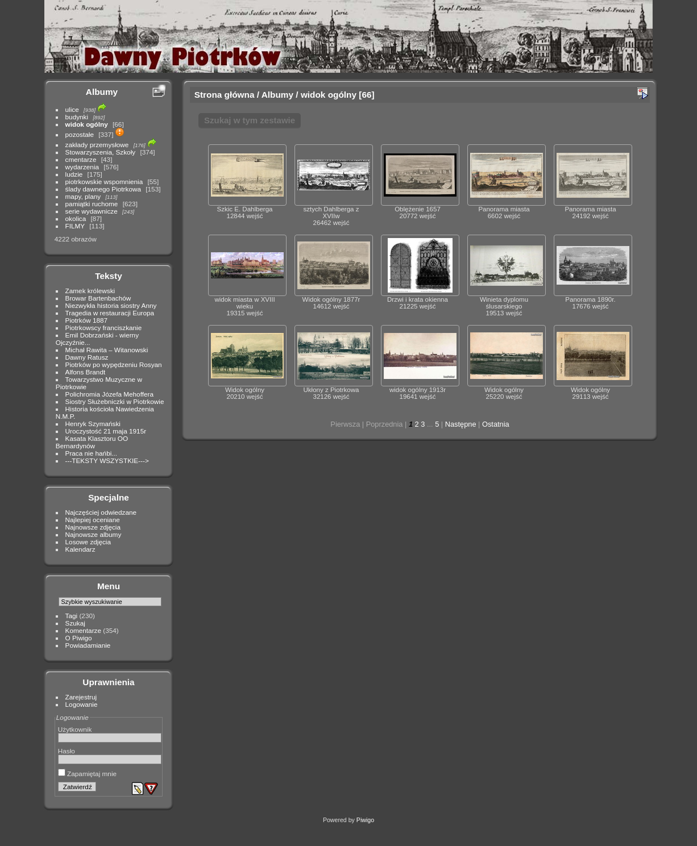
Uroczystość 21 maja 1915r (106, 431)
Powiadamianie (88, 645)
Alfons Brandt (85, 372)
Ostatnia (495, 424)
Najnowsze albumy (93, 534)
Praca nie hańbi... (91, 453)
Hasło (66, 751)
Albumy (102, 92)
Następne (460, 424)
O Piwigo (78, 637)
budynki (77, 116)
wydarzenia (82, 166)
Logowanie (81, 704)
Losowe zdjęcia (88, 541)
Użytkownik (75, 729)
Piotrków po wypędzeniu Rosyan (113, 364)
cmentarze (81, 159)
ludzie (74, 174)
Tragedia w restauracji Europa (110, 312)
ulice (72, 109)
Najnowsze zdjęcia (93, 527)
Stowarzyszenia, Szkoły (100, 152)
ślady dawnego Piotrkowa (103, 189)
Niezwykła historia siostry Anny (111, 305)
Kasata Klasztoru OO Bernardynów (92, 442)
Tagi (71, 615)
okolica (75, 218)
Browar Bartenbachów (98, 298)
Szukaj (75, 623)
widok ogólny (86, 124)
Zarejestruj (81, 697)
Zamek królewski (90, 290)
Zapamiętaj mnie (87, 773)
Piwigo (365, 819)
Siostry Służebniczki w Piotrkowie (114, 401)
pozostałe (79, 134)
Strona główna (224, 94)
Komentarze (83, 630)
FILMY (75, 226)
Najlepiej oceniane (92, 519)
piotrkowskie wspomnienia (104, 181)
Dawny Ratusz (87, 357)
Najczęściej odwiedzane (101, 512)
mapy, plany (83, 196)
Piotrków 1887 (86, 320)
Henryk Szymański (93, 423)
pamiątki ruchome (91, 203)
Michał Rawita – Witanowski (106, 349)
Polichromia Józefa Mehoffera (109, 394)
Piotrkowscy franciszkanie (103, 327)
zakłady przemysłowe (97, 144)
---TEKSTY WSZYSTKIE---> (107, 460)
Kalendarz (80, 549)
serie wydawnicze (91, 211)
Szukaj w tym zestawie (249, 120)
